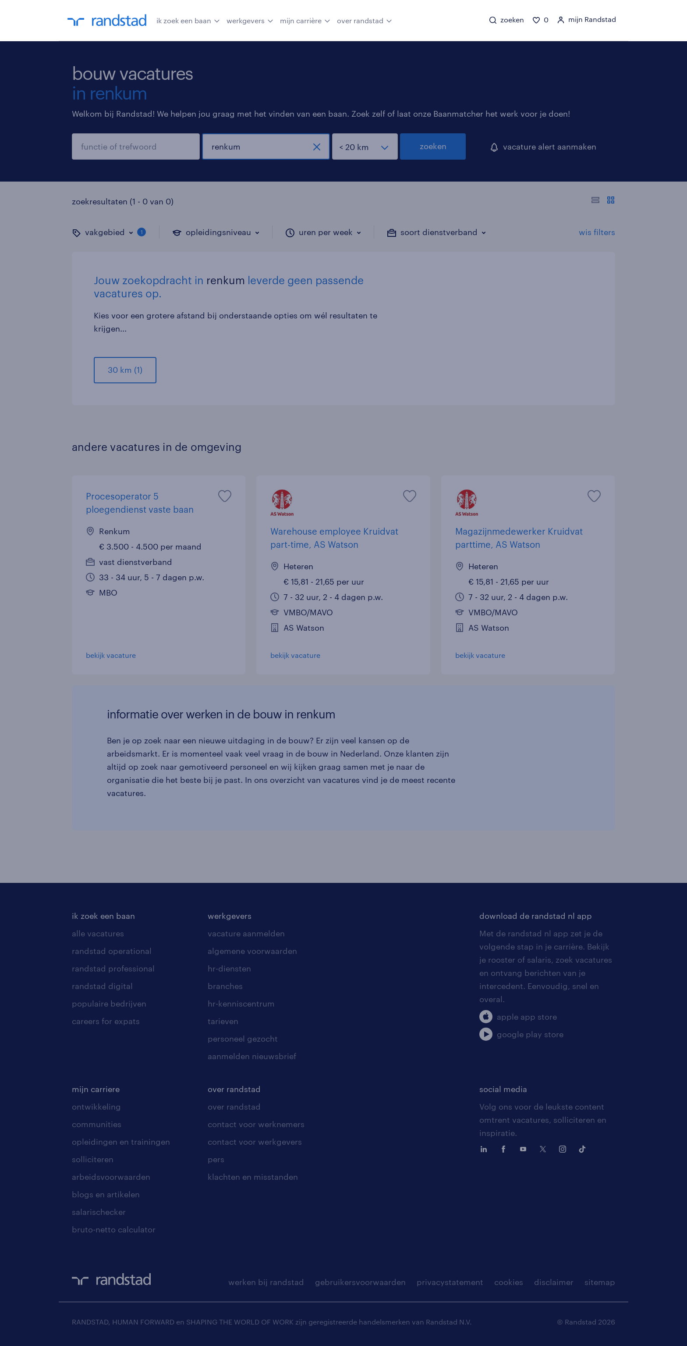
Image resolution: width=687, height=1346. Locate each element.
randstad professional (113, 968)
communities (96, 1124)
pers (216, 1159)
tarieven (223, 1021)
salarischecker (99, 1212)
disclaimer (554, 1282)
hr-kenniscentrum (241, 1003)
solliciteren (92, 1159)
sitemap (599, 1282)
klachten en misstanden (253, 1177)
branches (225, 986)
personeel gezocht (243, 1038)
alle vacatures (98, 933)
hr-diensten (229, 968)
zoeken (433, 146)
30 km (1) (125, 370)
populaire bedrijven (109, 1003)
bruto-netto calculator (114, 1229)
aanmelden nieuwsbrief (252, 1056)
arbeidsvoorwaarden (111, 1177)
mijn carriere (96, 1089)
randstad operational (112, 951)
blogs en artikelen (106, 1194)
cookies (508, 1282)
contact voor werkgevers (255, 1141)
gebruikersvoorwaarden (360, 1282)
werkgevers (250, 20)
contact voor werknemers (256, 1124)
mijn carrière (305, 20)
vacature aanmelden (246, 933)
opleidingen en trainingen (121, 1141)
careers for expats (106, 1021)
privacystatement (450, 1282)
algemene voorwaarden (252, 951)
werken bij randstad (266, 1282)
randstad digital (102, 986)
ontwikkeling (96, 1106)
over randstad (364, 20)
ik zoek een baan (188, 20)
